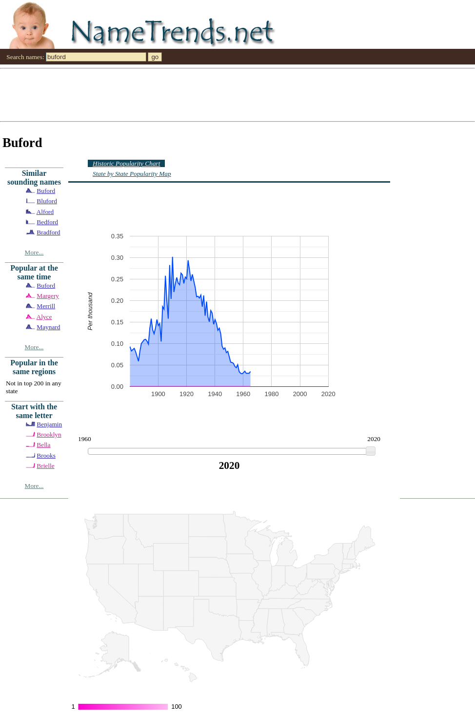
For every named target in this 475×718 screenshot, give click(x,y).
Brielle (45, 465)
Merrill (46, 306)
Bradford (48, 232)
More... (34, 252)
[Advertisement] (120, 94)
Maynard (48, 327)
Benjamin (49, 424)
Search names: (25, 57)
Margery (48, 295)
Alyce (44, 316)
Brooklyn (49, 434)
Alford (45, 211)
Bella (43, 444)
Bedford (47, 222)
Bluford (47, 201)
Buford (46, 190)
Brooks (46, 455)
